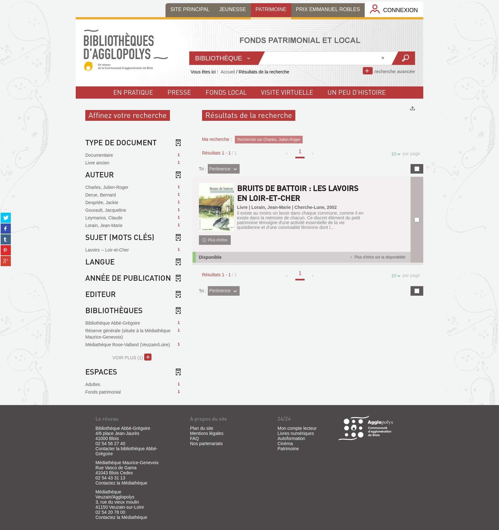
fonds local (226, 92)
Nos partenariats (206, 443)
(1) (131, 357)
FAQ (194, 438)
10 (394, 154)
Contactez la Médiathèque (121, 482)
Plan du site (201, 428)
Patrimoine (288, 448)
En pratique (133, 92)
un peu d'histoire (356, 92)
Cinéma (285, 443)
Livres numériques (296, 433)
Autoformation (291, 438)
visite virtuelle (287, 92)
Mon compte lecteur (297, 428)
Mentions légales (206, 433)
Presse (179, 92)
